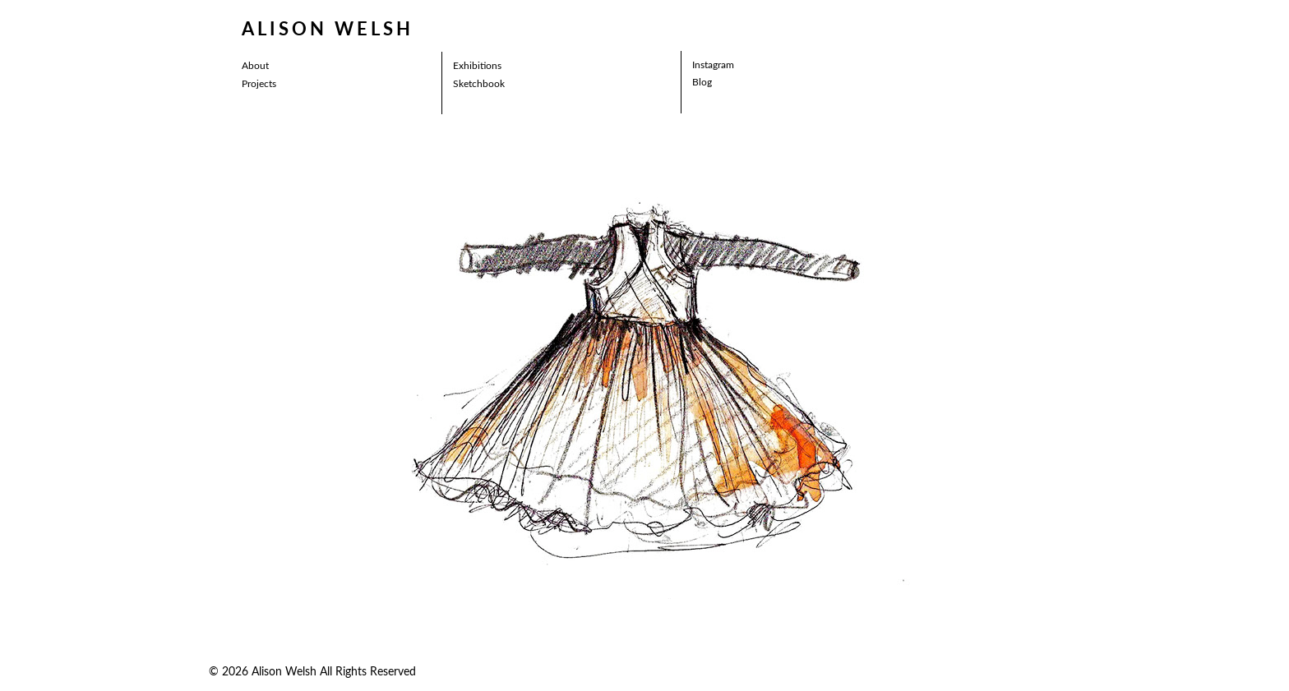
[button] (445, 379)
